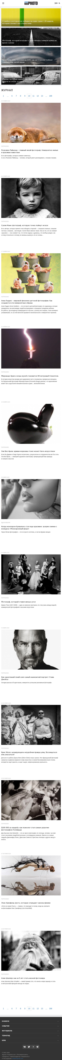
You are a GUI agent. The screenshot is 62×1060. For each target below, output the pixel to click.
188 (50, 96)
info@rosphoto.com (17, 1058)
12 (38, 96)
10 (29, 96)
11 (33, 96)
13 (42, 96)
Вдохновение (5, 522)
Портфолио (5, 146)
